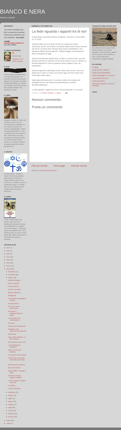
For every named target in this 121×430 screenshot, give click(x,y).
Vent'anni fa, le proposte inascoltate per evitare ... (16, 359)
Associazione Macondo (100, 78)
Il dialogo (95, 67)
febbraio (11, 414)
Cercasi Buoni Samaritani (16, 326)
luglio (10, 398)
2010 (8, 269)
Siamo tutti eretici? (14, 368)
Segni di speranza (14, 292)
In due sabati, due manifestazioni (14, 319)
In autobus (11, 385)
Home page (59, 166)
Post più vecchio (79, 166)
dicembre (11, 272)
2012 (8, 263)
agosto (10, 395)
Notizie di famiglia (14, 280)
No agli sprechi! (13, 303)
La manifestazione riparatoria (14, 346)
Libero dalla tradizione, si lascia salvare (16, 338)
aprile (10, 407)
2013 (8, 260)
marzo (10, 410)
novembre (12, 275)
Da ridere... (12, 323)
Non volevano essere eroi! (17, 342)
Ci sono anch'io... (14, 286)
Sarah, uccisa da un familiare (15, 351)
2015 (8, 254)
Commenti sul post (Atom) (48, 170)
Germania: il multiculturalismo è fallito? (15, 313)
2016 (8, 251)
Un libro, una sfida (14, 289)
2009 (8, 420)
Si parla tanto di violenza (16, 365)
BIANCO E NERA (22, 11)
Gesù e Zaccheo (13, 283)
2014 (8, 257)
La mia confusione (14, 388)
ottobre (11, 278)
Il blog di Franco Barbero (100, 70)
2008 (8, 423)
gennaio (11, 417)
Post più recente (39, 166)
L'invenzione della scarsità (17, 355)
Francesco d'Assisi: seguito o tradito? (15, 376)
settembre (12, 392)
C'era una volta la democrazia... (14, 307)
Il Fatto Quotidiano (98, 81)
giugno (10, 401)
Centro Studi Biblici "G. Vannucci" (103, 75)
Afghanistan (12, 334)
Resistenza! (12, 295)
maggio (11, 404)
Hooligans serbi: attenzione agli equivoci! (17, 330)
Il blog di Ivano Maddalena (101, 73)
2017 (8, 248)
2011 (8, 266)
